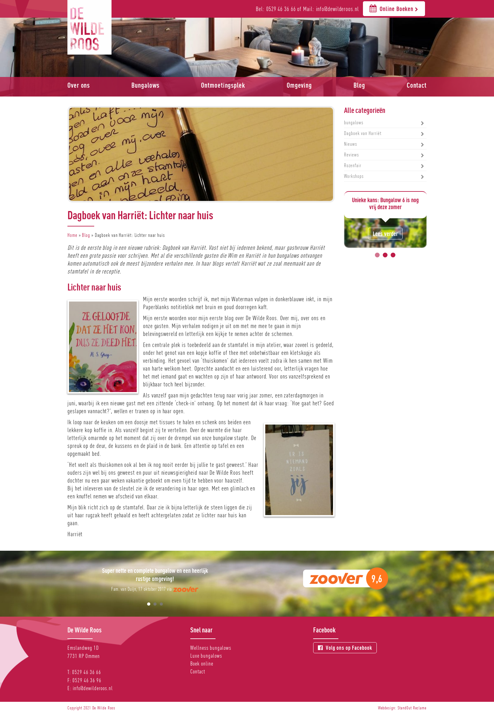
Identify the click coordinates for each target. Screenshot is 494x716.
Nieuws (350, 144)
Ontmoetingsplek (223, 85)
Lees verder (385, 233)
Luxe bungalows (206, 655)
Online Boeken (394, 8)
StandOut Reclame (412, 707)
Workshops (354, 176)
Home (72, 235)
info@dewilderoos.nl (93, 688)
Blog (359, 85)
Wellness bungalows (210, 647)
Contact (417, 85)
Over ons (78, 85)
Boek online (201, 663)
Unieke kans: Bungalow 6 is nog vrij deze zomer (385, 203)
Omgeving (299, 85)
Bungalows (145, 85)
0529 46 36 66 (86, 672)
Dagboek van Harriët (363, 133)
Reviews (351, 155)
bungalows (353, 123)
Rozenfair (352, 165)
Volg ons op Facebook (345, 647)
